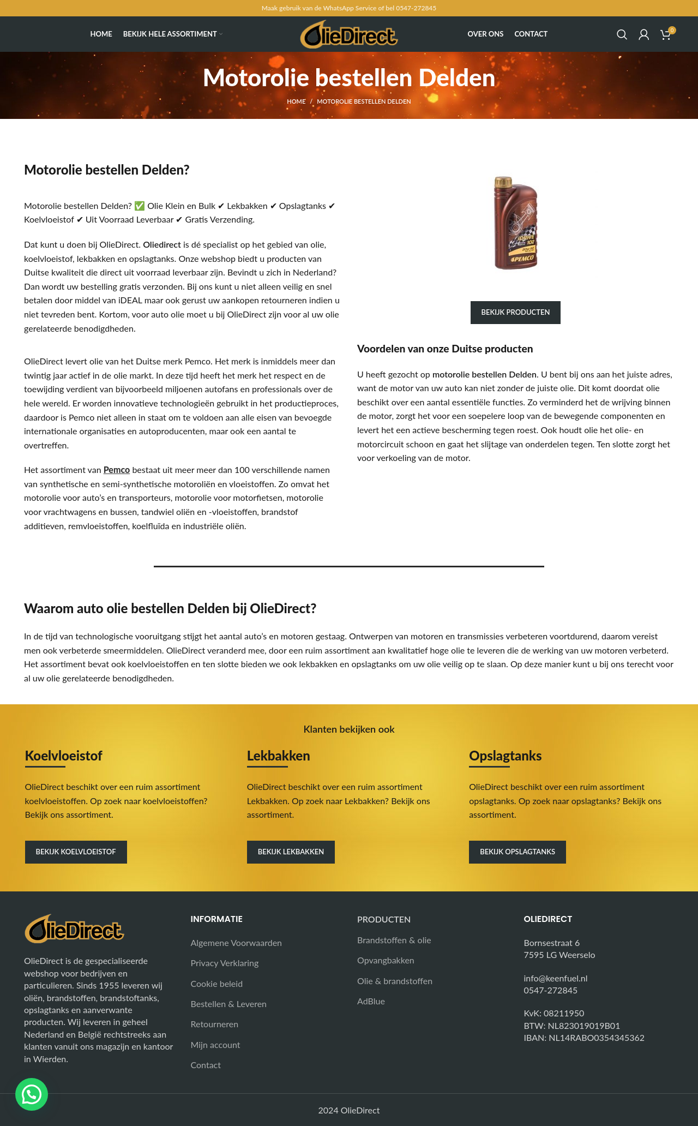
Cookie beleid (217, 983)
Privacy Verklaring (225, 962)
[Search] (622, 34)
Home (296, 101)
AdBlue (371, 1001)
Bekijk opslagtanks (517, 851)
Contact (206, 1064)
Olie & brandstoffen (394, 980)
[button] (31, 1094)
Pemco (117, 469)
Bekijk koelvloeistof (76, 851)
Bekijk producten (516, 312)
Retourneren (215, 1024)
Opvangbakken (385, 960)
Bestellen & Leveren (229, 1003)
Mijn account (215, 1044)
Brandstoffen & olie (394, 940)
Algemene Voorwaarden (236, 942)
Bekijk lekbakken (291, 851)
